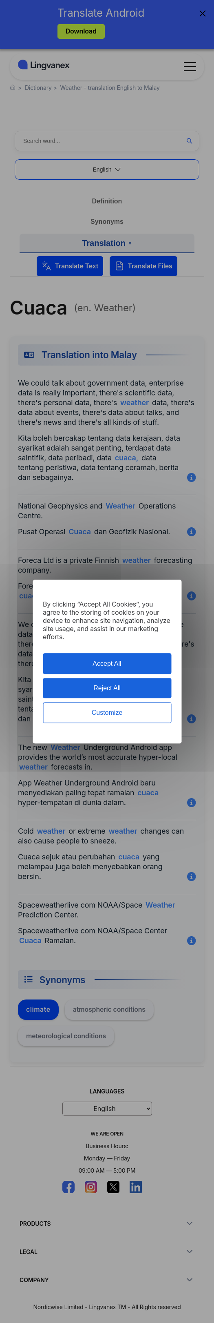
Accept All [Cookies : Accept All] (107, 663)
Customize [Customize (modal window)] (107, 712)
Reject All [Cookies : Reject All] (107, 688)
